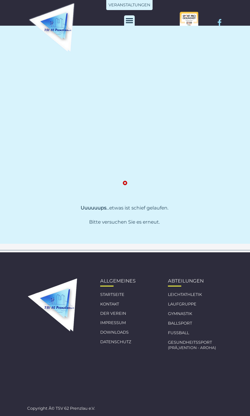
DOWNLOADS (114, 332)
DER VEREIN (113, 313)
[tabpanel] (124, 224)
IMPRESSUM (113, 322)
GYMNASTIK (180, 313)
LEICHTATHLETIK (185, 294)
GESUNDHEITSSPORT (190, 342)
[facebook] (220, 22)
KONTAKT (109, 304)
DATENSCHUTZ (115, 341)
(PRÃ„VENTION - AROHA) (192, 347)
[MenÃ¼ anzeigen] (129, 20)
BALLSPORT (180, 323)
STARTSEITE (112, 294)
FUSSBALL (178, 332)
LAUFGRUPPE (182, 304)
